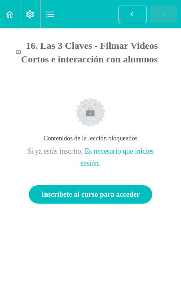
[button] (10, 14)
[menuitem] (30, 14)
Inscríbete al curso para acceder (90, 194)
